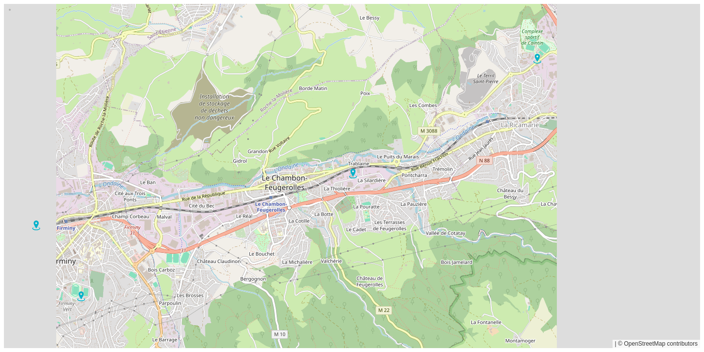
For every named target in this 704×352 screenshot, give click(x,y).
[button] (81, 296)
